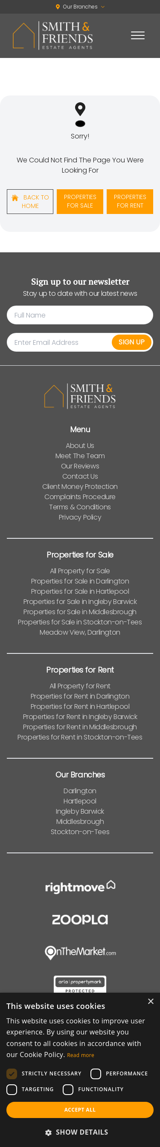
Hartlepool (80, 801)
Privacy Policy (80, 517)
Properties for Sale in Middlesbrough (80, 612)
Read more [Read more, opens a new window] (80, 1055)
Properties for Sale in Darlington (80, 581)
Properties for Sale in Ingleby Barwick (80, 602)
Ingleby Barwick (80, 811)
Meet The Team (80, 456)
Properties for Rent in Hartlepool (80, 706)
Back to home (30, 201)
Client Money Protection (80, 486)
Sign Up (132, 342)
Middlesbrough (80, 821)
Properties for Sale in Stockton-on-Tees (80, 622)
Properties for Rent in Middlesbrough (80, 727)
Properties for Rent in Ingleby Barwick (80, 717)
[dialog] (80, 1070)
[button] (80, 1132)
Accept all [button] (80, 1109)
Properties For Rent (130, 201)
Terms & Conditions (80, 507)
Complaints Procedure (80, 497)
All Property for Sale (80, 571)
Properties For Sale (80, 201)
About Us (80, 446)
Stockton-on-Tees (80, 832)
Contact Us (80, 476)
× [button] (150, 1002)
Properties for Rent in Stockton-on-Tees (79, 737)
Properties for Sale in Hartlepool (80, 591)
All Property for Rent (80, 686)
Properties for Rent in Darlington (80, 696)
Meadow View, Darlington (80, 632)
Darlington (80, 791)
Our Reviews (80, 466)
